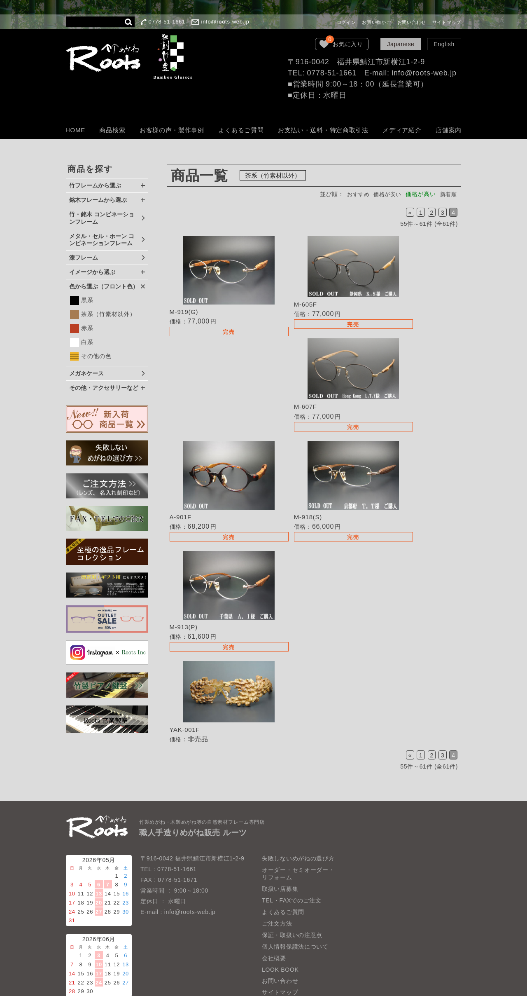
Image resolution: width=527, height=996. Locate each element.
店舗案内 (449, 130)
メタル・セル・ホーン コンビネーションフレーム (101, 240)
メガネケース (86, 373)
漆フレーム (83, 257)
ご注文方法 (277, 890)
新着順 (447, 194)
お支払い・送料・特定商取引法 (323, 130)
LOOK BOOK (280, 936)
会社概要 (274, 925)
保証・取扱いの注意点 (292, 902)
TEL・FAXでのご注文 (292, 867)
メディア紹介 (401, 130)
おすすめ (352, 194)
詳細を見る (216, 288)
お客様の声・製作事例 (172, 130)
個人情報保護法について (295, 913)
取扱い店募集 (280, 856)
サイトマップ (446, 22)
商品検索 (112, 130)
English (444, 44)
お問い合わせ (411, 22)
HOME (75, 130)
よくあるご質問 (241, 130)
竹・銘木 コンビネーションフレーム (101, 218)
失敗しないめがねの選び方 (298, 826)
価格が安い (384, 194)
